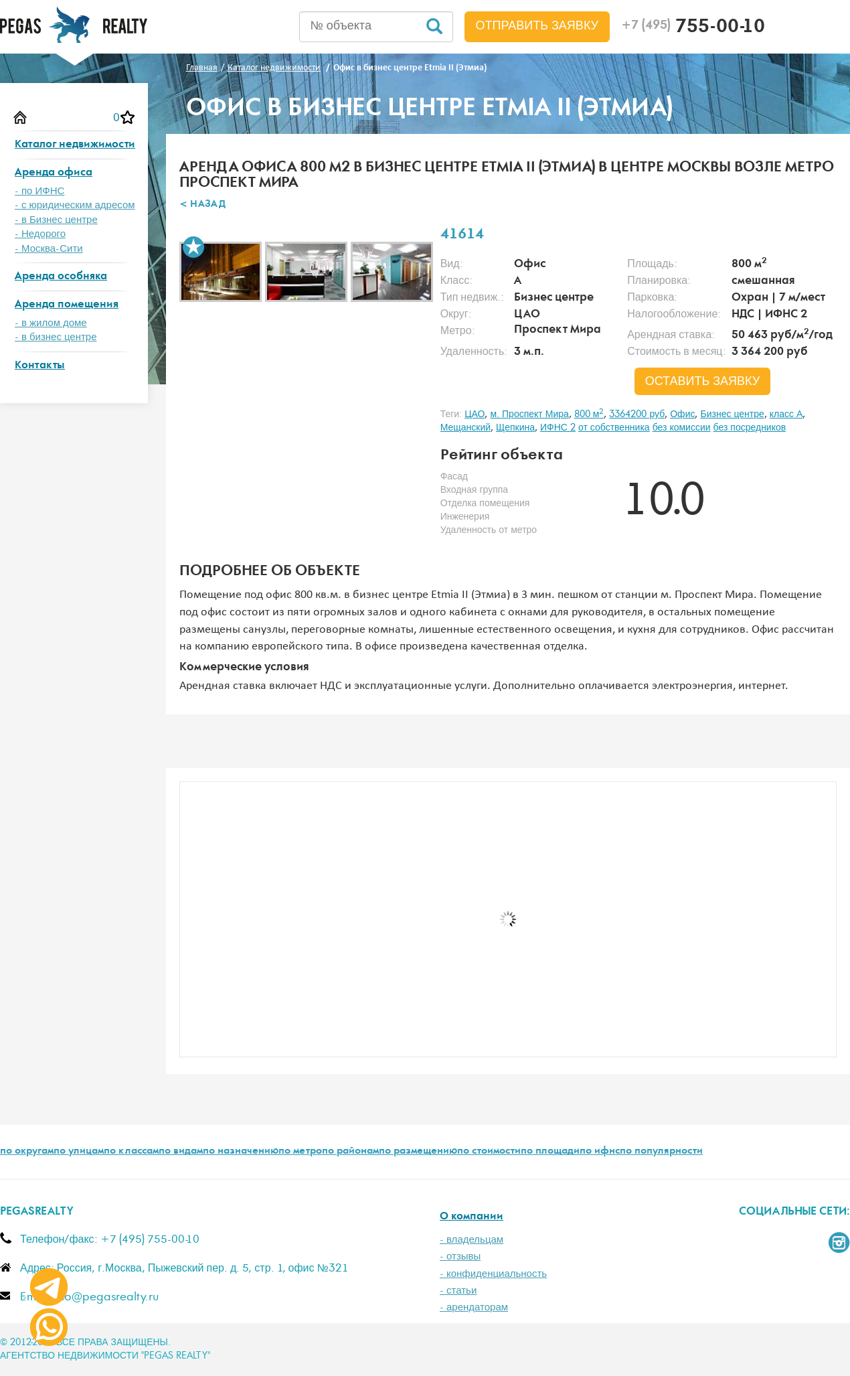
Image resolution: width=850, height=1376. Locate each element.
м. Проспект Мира (529, 414)
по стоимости (489, 1151)
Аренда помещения (66, 305)
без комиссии (682, 428)
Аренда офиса (53, 173)
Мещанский (465, 428)
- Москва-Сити (49, 249)
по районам (350, 1151)
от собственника (614, 428)
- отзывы (460, 1256)
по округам (27, 1151)
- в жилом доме (51, 323)
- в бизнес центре (56, 337)
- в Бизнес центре (56, 220)
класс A (786, 414)
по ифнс (600, 1151)
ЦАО (474, 414)
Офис (682, 414)
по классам (131, 1151)
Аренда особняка (61, 277)
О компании (471, 1217)
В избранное (193, 247)
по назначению (240, 1151)
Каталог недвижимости (75, 145)
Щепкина (515, 428)
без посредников (749, 428)
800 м (589, 414)
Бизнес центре (732, 414)
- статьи (458, 1291)
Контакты (40, 366)
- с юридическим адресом (75, 205)
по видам (181, 1151)
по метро (300, 1151)
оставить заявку (702, 382)
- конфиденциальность (493, 1274)
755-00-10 (693, 28)
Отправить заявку (537, 26)
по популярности (661, 1151)
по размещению (418, 1151)
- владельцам (471, 1240)
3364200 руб (637, 414)
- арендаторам (474, 1307)
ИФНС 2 (558, 428)
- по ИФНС (39, 191)
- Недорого (40, 234)
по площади (550, 1151)
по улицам (79, 1151)
